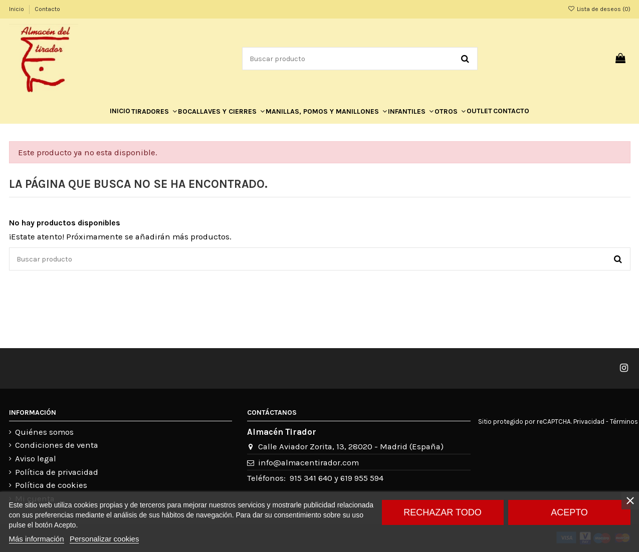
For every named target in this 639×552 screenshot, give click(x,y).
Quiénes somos (44, 432)
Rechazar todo (442, 512)
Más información (36, 538)
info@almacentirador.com (308, 462)
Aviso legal (35, 458)
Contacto (47, 9)
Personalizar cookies (104, 538)
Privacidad (588, 421)
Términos (624, 421)
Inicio (17, 9)
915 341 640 (311, 478)
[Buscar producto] (465, 58)
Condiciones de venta (56, 445)
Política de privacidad (56, 472)
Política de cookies (51, 485)
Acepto (569, 512)
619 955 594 (361, 478)
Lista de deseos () (598, 9)
